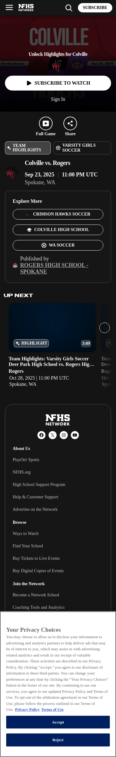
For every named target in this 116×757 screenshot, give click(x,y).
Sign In (58, 99)
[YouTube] (75, 435)
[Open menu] (9, 7)
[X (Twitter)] (53, 435)
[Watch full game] (58, 83)
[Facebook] (41, 435)
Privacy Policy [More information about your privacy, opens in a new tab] (27, 709)
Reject (57, 739)
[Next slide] (104, 328)
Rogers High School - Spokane (54, 268)
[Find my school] (68, 7)
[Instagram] (64, 435)
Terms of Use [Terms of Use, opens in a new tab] (52, 709)
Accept (58, 722)
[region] (58, 684)
